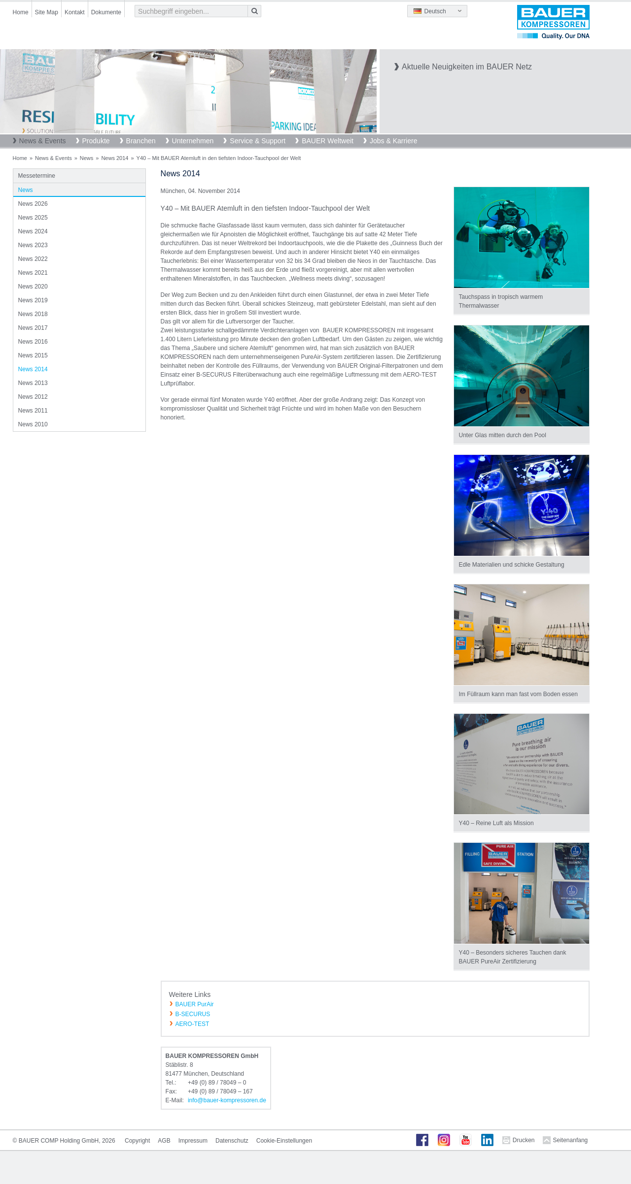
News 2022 (33, 259)
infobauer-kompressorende (227, 1100)
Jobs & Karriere (393, 141)
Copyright (137, 1140)
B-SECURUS (192, 1014)
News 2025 (33, 217)
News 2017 (33, 327)
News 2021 (33, 272)
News (87, 158)
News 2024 (33, 231)
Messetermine (36, 175)
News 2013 (33, 383)
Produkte (96, 141)
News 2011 (33, 410)
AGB (164, 1140)
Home (21, 12)
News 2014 (114, 158)
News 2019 (33, 300)
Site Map (46, 12)
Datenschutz (231, 1140)
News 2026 (33, 203)
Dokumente (106, 12)
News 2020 (33, 286)
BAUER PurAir (194, 1004)
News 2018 (33, 314)
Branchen (141, 141)
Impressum (193, 1140)
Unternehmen (193, 141)
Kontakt (75, 12)
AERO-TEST (192, 1024)
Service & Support (257, 141)
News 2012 (33, 396)
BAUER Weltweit (327, 141)
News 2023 (33, 245)
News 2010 (33, 424)
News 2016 (33, 341)
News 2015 (33, 355)
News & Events (42, 141)
